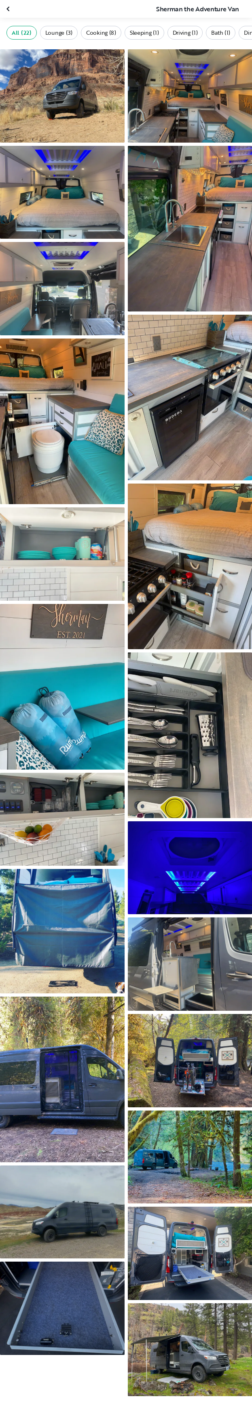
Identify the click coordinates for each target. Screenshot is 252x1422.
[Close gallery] (9, 9)
